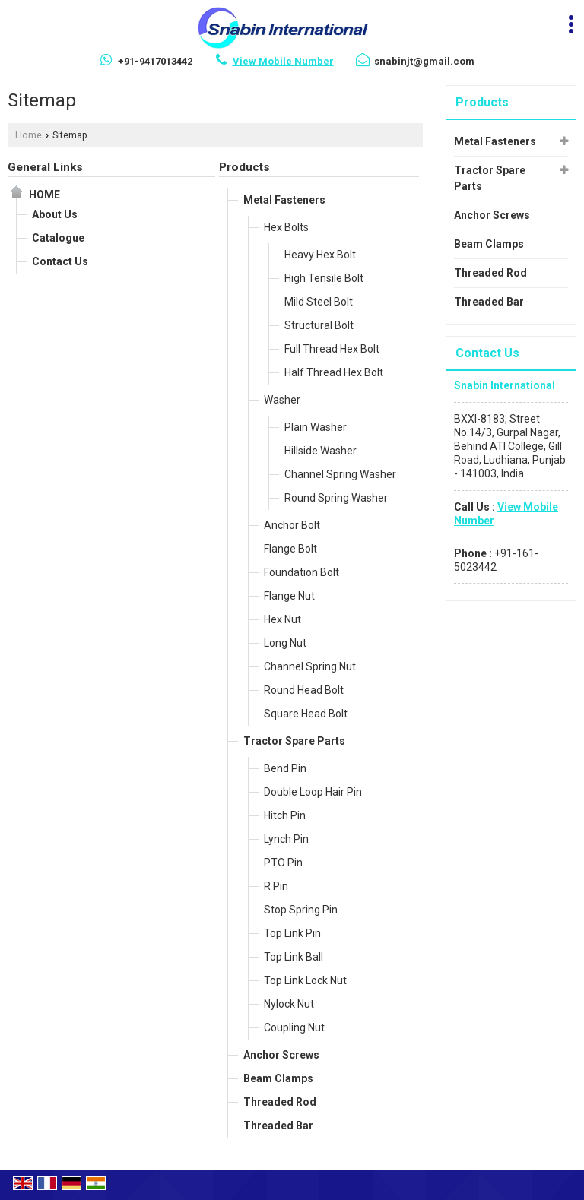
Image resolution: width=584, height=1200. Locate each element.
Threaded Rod (279, 1102)
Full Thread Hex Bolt (331, 349)
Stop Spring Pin (301, 910)
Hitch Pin (285, 815)
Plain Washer (315, 427)
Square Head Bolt (306, 714)
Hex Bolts (286, 227)
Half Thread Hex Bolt (333, 372)
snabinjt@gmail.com (424, 61)
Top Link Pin (292, 933)
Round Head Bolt (304, 690)
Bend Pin (285, 768)
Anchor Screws (281, 1055)
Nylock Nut (289, 1004)
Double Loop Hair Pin (313, 792)
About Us (55, 214)
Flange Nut (289, 596)
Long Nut (285, 643)
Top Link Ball (293, 957)
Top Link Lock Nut (305, 980)
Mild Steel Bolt (318, 302)
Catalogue (58, 238)
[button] (283, 61)
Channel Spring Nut (310, 666)
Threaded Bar (278, 1125)
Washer (282, 400)
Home (28, 135)
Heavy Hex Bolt (320, 255)
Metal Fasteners (284, 200)
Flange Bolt (290, 549)
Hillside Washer (320, 451)
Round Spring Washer (336, 498)
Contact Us (60, 261)
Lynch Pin (286, 839)
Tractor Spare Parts (294, 741)
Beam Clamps (278, 1078)
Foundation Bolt (301, 572)
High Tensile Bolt (323, 278)
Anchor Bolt (292, 525)
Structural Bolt (319, 325)
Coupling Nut (294, 1027)
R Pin (276, 886)
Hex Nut (282, 619)
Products (244, 167)
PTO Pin (283, 862)
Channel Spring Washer (340, 474)
